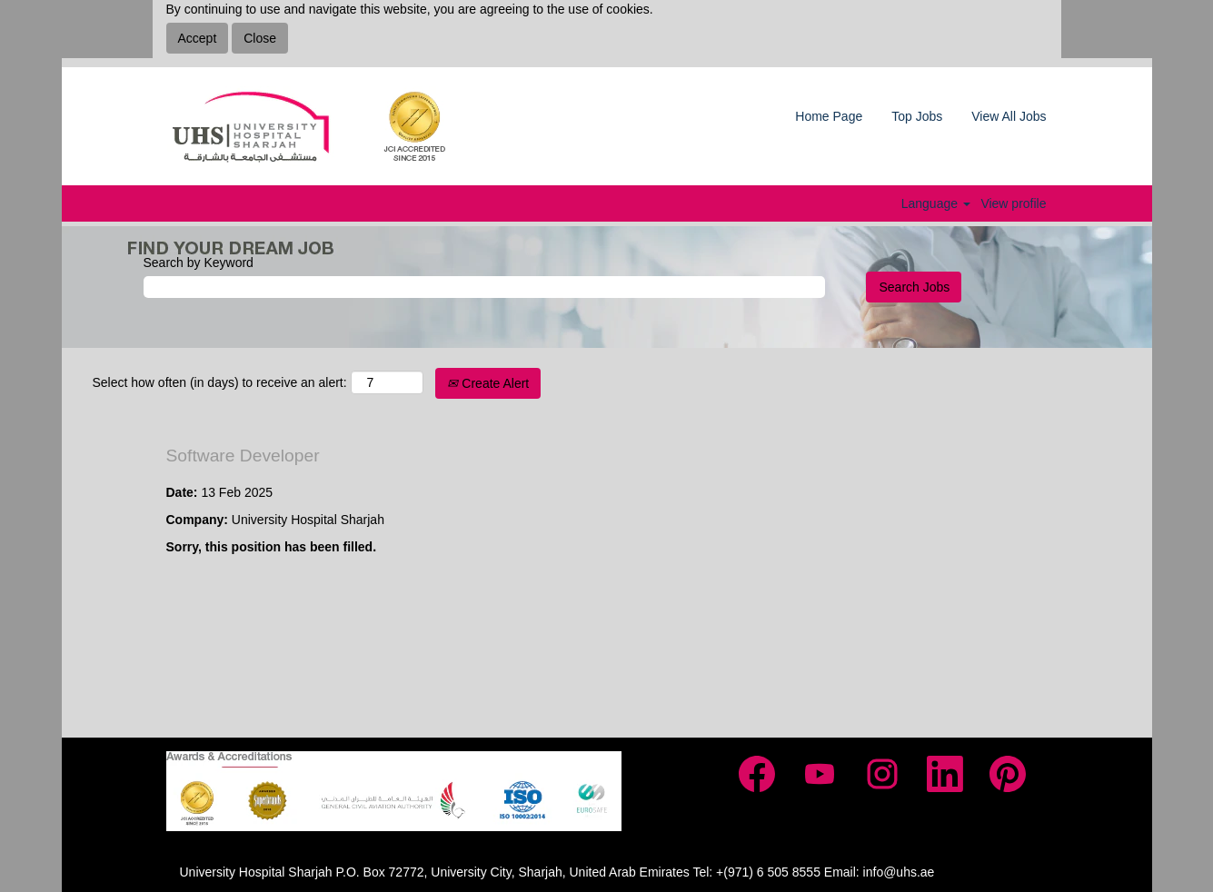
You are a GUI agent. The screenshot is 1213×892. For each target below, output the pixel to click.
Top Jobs (916, 116)
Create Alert (488, 383)
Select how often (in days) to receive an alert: (220, 382)
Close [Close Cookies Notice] (260, 38)
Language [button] (935, 203)
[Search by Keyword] (484, 287)
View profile (1013, 203)
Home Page (828, 116)
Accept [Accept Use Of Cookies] (197, 38)
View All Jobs (1008, 116)
